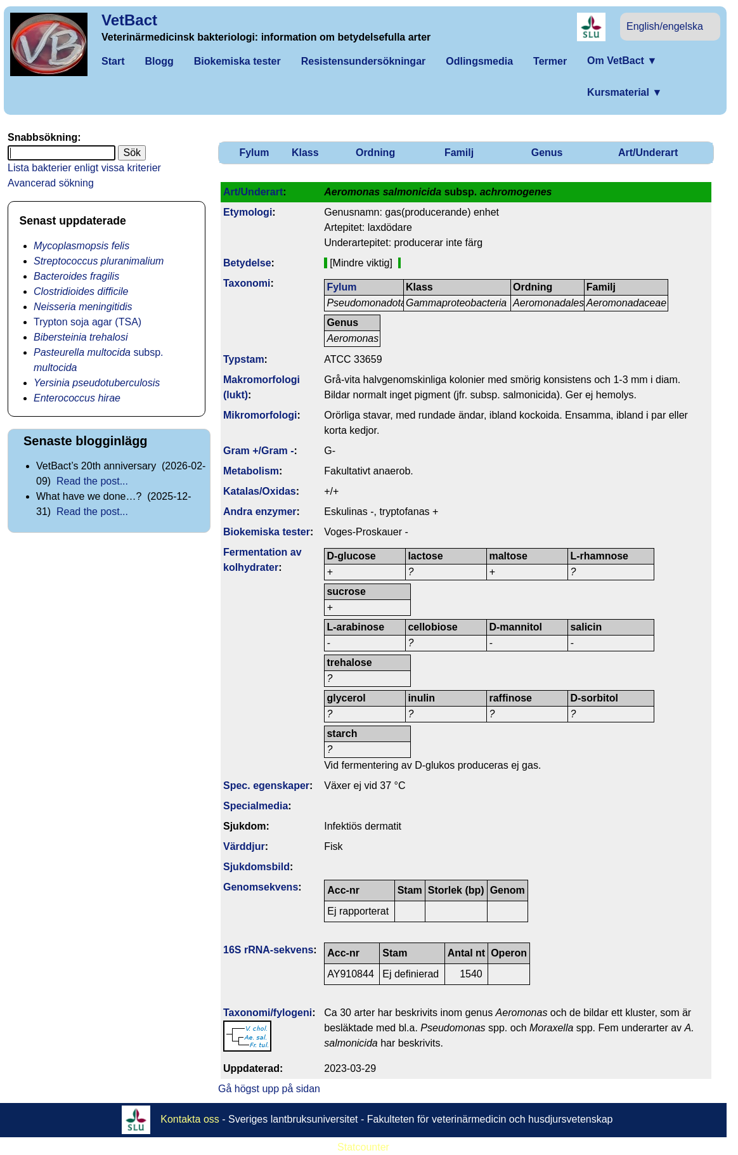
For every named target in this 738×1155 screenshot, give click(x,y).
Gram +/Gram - (258, 450)
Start (112, 61)
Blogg (159, 61)
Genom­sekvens (260, 887)
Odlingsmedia (479, 61)
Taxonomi (246, 283)
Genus (547, 152)
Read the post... (92, 481)
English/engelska (664, 26)
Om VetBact (622, 60)
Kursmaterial (624, 92)
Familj (459, 152)
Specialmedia (255, 805)
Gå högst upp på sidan (269, 1088)
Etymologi (247, 212)
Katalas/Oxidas (259, 491)
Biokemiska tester (237, 61)
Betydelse (247, 263)
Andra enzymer (260, 511)
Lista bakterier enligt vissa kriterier (84, 167)
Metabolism (251, 471)
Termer (550, 61)
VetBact (129, 20)
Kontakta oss (189, 1118)
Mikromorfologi (260, 415)
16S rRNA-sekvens (268, 949)
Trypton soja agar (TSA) (87, 321)
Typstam (243, 359)
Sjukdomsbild (256, 866)
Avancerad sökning (51, 183)
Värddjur (244, 846)
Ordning (375, 152)
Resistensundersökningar (363, 61)
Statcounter (363, 1147)
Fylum (254, 152)
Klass (305, 152)
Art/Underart (648, 152)
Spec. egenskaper (266, 785)
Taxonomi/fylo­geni (267, 1012)
